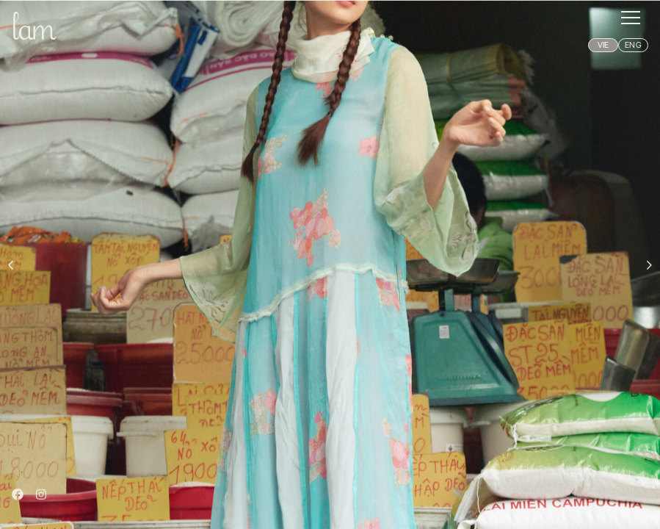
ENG (633, 45)
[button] (630, 17)
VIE (603, 45)
